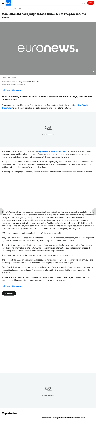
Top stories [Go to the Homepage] (9, 413)
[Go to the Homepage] (8, 3)
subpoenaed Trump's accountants (51, 151)
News (7, 9)
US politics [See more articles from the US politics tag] (9, 293)
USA (19, 9)
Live (90, 3)
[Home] (2, 9)
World (14, 9)
